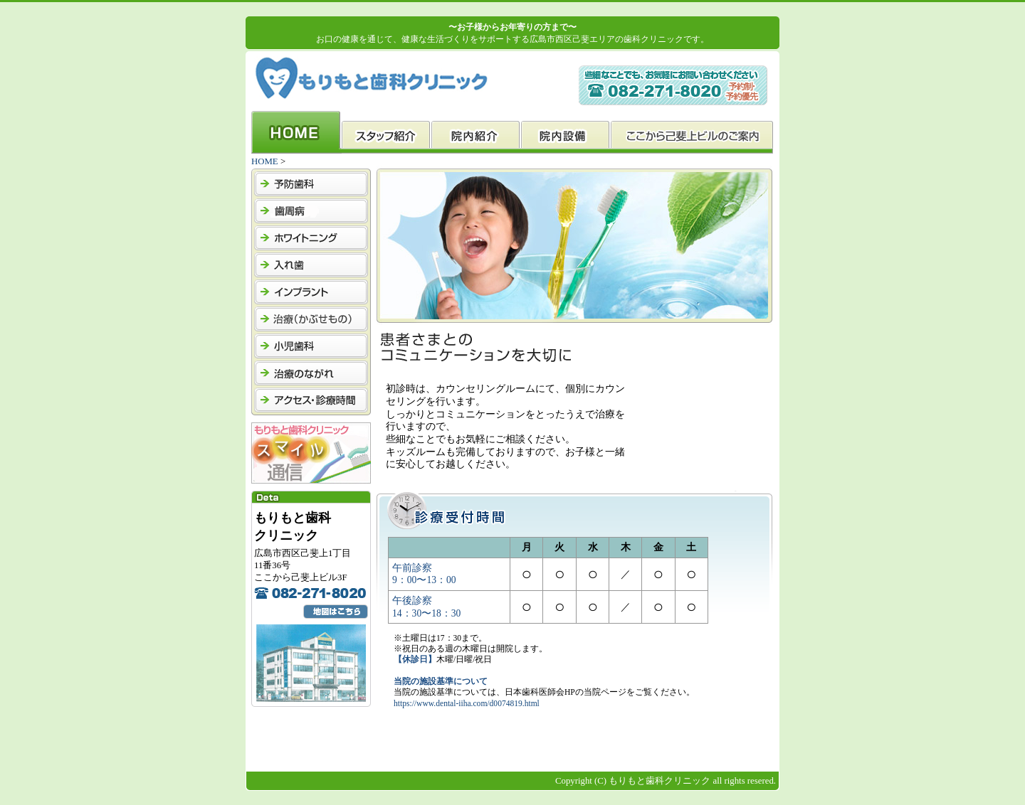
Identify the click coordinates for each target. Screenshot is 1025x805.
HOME (264, 161)
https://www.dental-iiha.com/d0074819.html (467, 703)
